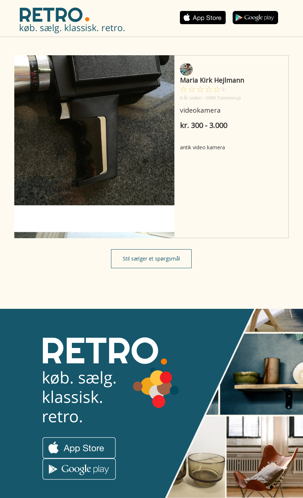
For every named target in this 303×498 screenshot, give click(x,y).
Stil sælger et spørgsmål (151, 258)
